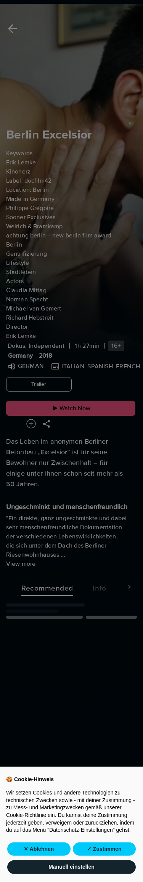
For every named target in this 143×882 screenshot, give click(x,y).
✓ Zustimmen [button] (104, 865)
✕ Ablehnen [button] (39, 865)
